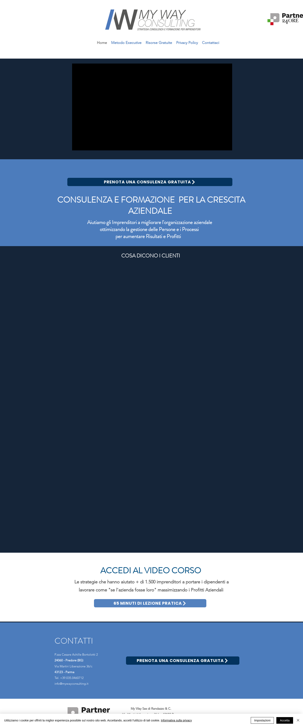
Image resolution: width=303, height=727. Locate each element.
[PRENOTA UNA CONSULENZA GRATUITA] (149, 182)
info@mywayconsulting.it (71, 684)
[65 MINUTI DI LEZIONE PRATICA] (150, 603)
